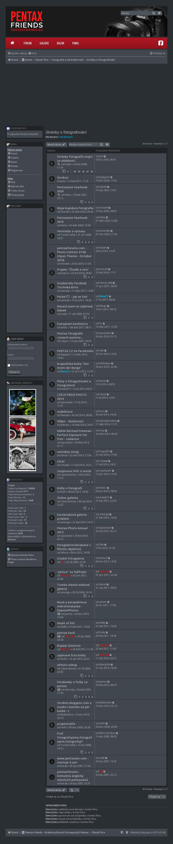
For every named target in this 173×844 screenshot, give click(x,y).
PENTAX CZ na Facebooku (75, 351)
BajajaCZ (66, 354)
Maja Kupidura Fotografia (75, 208)
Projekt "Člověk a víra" (73, 269)
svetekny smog (68, 452)
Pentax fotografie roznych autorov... (70, 335)
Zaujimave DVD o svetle (74, 471)
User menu (15, 339)
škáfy (64, 626)
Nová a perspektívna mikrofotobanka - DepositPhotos (72, 606)
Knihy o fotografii (69, 488)
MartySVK (105, 664)
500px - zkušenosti (70, 421)
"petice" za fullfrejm (71, 572)
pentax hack (66, 633)
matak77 (66, 389)
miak (63, 314)
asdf (102, 758)
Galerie (44, 43)
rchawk (65, 465)
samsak (65, 291)
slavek (103, 186)
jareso (68, 614)
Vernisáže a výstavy (71, 231)
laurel (103, 381)
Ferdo (64, 455)
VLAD (64, 659)
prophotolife (66, 724)
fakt (102, 350)
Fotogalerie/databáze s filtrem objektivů (74, 547)
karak (64, 766)
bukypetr (105, 177)
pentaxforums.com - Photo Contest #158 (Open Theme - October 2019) (74, 254)
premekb (105, 230)
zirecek (104, 269)
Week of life (66, 623)
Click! (60, 461)
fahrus (64, 552)
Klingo (103, 306)
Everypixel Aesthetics (72, 324)
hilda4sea (105, 363)
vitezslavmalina (108, 421)
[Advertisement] (86, 94)
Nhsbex (12, 539)
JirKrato (65, 425)
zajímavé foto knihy (71, 655)
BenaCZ (104, 296)
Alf (62, 562)
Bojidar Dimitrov (69, 645)
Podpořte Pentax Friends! (23, 134)
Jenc (63, 181)
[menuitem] (32, 53)
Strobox (62, 177)
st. (101, 323)
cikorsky (69, 689)
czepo (64, 341)
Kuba (68, 194)
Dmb (102, 632)
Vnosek (65, 211)
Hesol (103, 394)
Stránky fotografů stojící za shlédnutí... (75, 158)
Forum (28, 43)
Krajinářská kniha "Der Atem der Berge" (73, 366)
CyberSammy (68, 474)
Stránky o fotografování (66, 132)
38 (92, 171)
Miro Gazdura (107, 733)
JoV (101, 156)
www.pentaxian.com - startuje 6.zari (73, 760)
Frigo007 (105, 451)
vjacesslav (105, 333)
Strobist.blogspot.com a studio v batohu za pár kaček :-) (74, 707)
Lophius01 (105, 470)
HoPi (63, 727)
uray (102, 430)
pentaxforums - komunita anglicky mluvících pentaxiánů (72, 776)
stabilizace (65, 411)
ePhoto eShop (67, 665)
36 (83, 171)
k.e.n (102, 411)
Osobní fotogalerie (70, 558)
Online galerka (67, 498)
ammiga (65, 522)
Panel (75, 43)
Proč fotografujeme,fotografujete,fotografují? (74, 737)
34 (75, 171)
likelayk (65, 415)
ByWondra (67, 714)
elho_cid (65, 575)
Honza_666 (106, 282)
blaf (63, 491)
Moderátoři (66, 137)
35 (79, 171)
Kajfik (68, 164)
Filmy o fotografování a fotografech (74, 383)
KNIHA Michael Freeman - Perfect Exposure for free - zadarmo (75, 435)
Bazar (60, 43)
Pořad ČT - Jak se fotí (72, 297)
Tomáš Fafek (68, 234)
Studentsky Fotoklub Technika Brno (71, 285)
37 (87, 171)
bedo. (64, 327)
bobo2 (65, 273)
